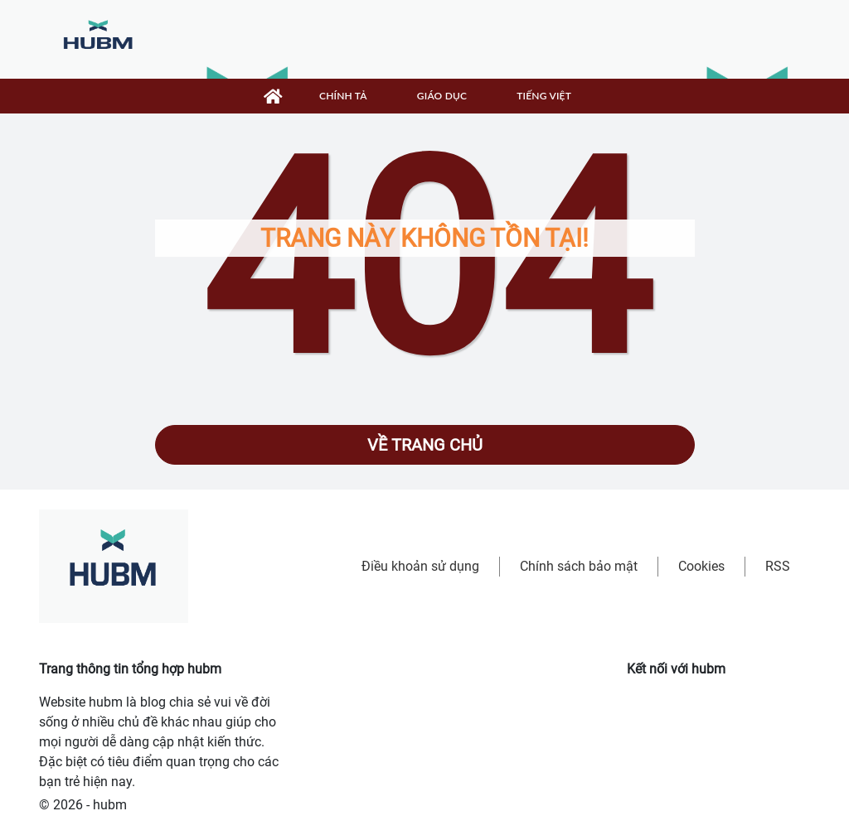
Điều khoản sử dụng (420, 566)
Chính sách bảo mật (579, 566)
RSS (777, 566)
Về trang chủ (425, 445)
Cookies (701, 566)
